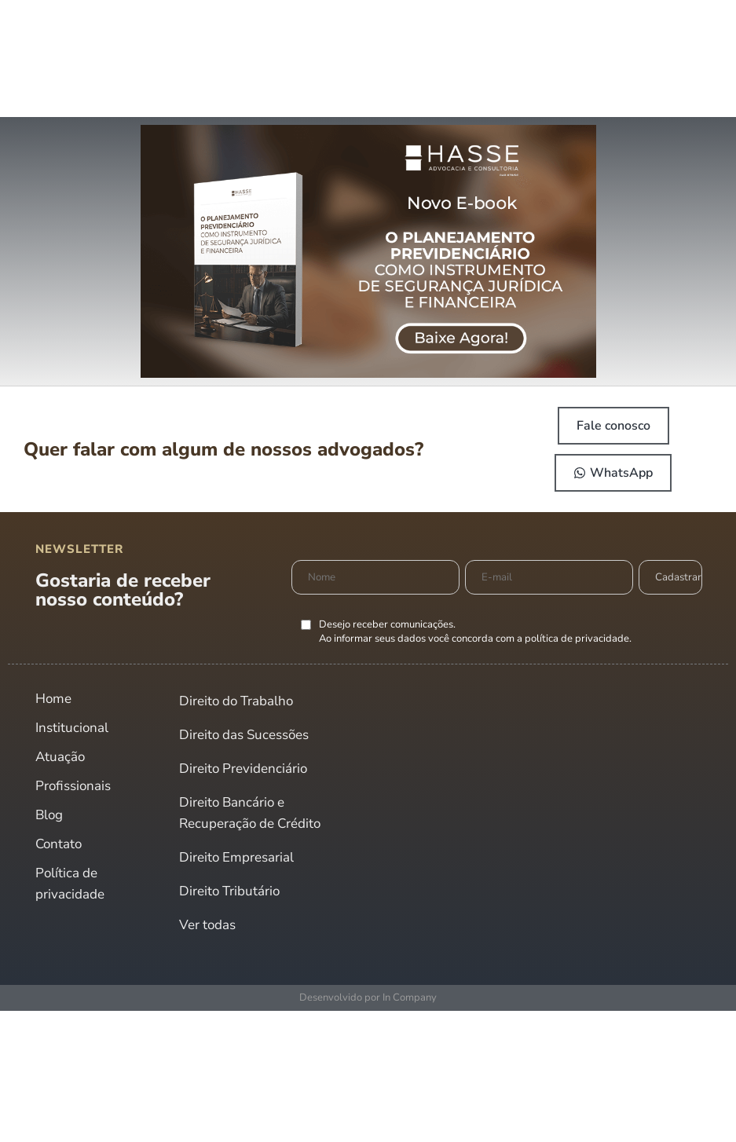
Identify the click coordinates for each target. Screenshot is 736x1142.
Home (53, 699)
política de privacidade (577, 638)
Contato (58, 844)
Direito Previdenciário (243, 769)
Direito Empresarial (236, 857)
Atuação (60, 757)
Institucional (71, 728)
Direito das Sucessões (244, 735)
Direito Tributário (229, 891)
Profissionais (73, 786)
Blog (49, 815)
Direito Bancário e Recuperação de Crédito (249, 813)
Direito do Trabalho (236, 701)
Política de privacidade (69, 883)
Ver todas (207, 925)
